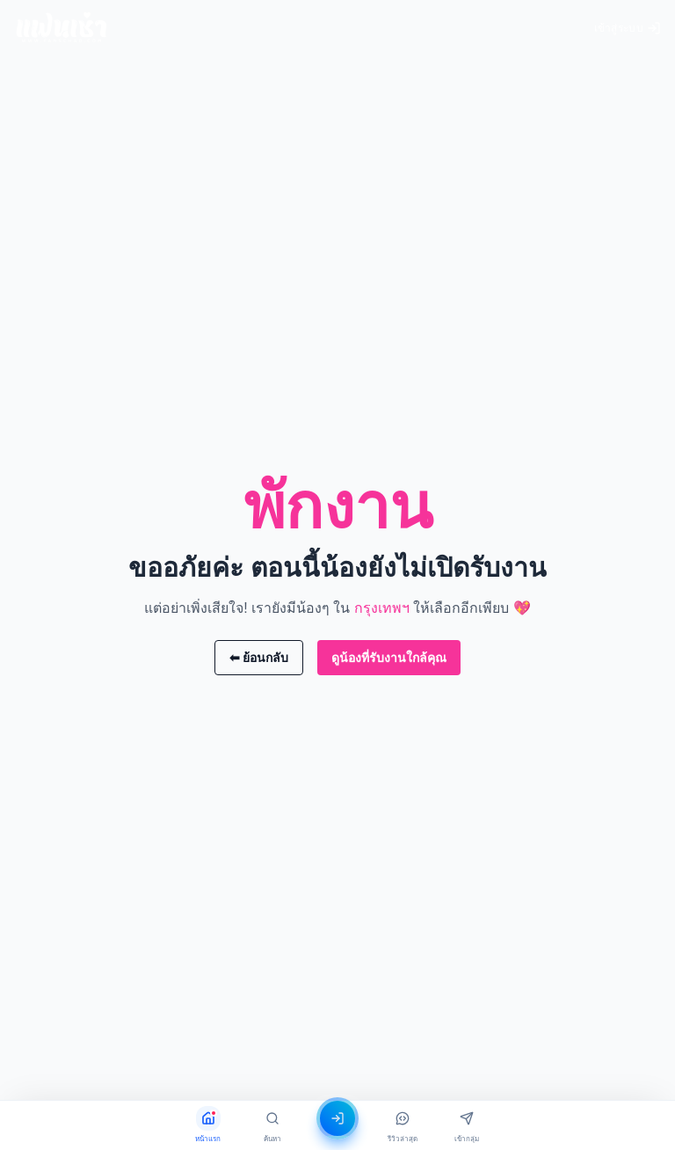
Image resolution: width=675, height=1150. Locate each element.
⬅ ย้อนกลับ (259, 658)
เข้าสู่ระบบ (627, 28)
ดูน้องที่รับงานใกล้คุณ (388, 658)
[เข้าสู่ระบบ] (337, 1118)
